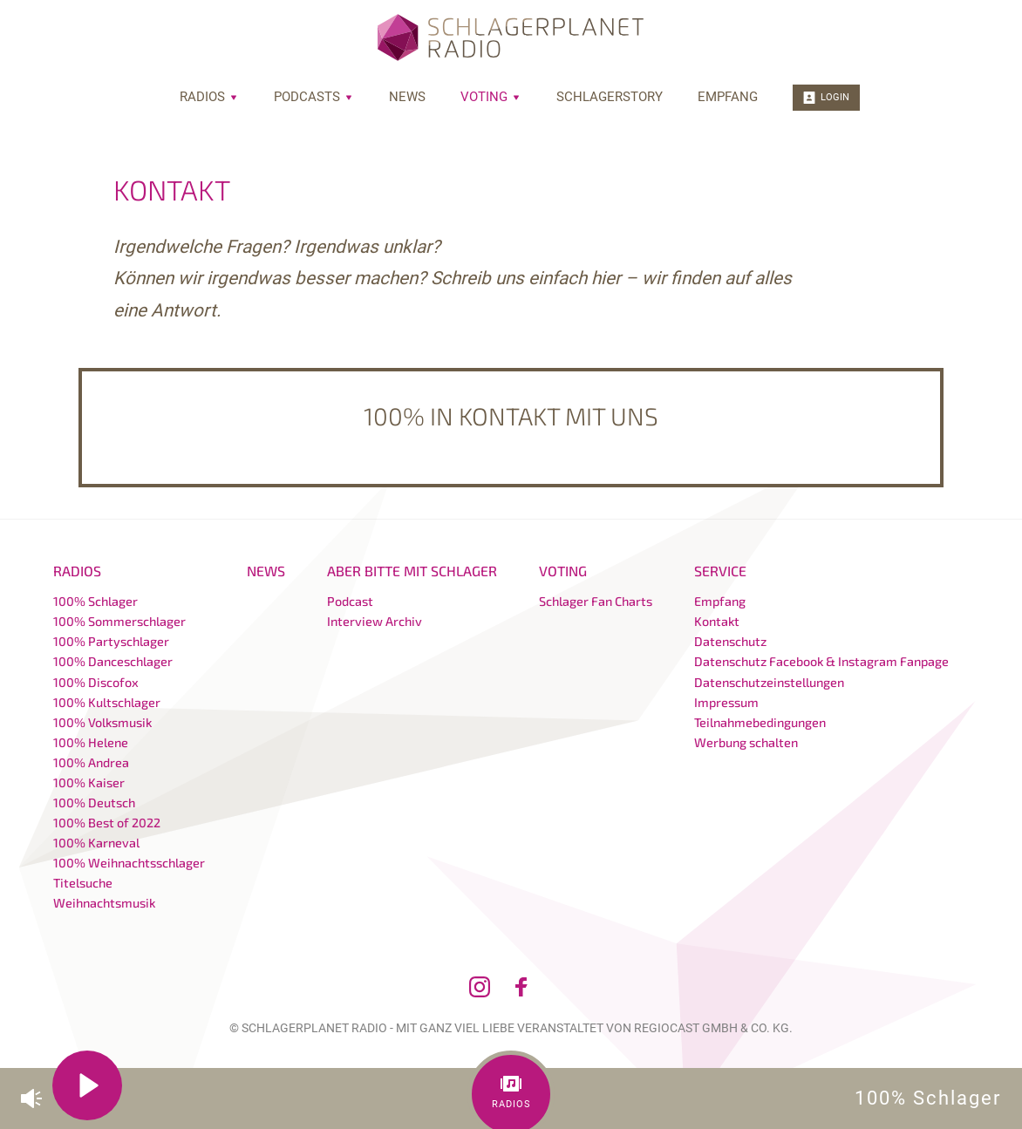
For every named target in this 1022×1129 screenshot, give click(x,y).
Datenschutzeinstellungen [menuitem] (769, 682)
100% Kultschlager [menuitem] (106, 702)
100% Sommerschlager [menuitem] (119, 621)
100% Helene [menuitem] (90, 742)
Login (826, 98)
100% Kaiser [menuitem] (89, 782)
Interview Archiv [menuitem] (374, 621)
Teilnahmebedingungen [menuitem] (760, 722)
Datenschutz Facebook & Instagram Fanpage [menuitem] (821, 661)
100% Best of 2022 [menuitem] (106, 822)
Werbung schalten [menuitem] (746, 742)
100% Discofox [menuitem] (96, 682)
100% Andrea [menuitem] (91, 762)
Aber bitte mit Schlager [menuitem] (412, 570)
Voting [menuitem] (490, 97)
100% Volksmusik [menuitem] (102, 722)
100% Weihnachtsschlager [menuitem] (129, 862)
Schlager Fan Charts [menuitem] (595, 601)
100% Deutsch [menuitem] (94, 802)
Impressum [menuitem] (726, 702)
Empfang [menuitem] (728, 97)
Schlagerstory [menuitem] (609, 97)
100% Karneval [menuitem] (96, 842)
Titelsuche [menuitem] (82, 882)
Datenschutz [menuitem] (730, 641)
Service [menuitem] (720, 570)
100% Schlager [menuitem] (95, 601)
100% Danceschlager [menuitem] (113, 661)
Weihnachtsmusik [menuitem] (104, 902)
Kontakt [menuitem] (716, 621)
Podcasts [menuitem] (314, 97)
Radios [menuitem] (209, 97)
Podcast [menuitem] (350, 601)
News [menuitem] (407, 97)
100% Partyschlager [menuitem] (111, 641)
